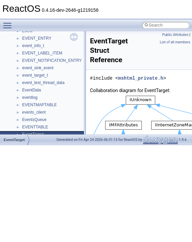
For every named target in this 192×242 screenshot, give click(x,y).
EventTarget (14, 140)
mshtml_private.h (140, 78)
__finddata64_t (35, 107)
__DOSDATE (34, 62)
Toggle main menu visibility (9, 22)
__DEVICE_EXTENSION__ (46, 47)
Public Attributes (175, 35)
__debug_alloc (35, 33)
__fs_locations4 (36, 129)
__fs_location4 (35, 114)
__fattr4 (29, 99)
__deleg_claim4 (36, 40)
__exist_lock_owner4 (41, 84)
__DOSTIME (33, 70)
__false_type (33, 92)
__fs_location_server (40, 121)
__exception (33, 77)
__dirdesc (31, 55)
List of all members (175, 42)
